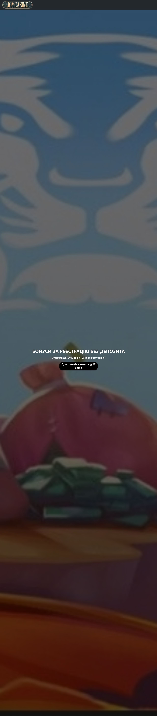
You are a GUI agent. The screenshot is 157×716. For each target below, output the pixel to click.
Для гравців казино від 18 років (78, 366)
